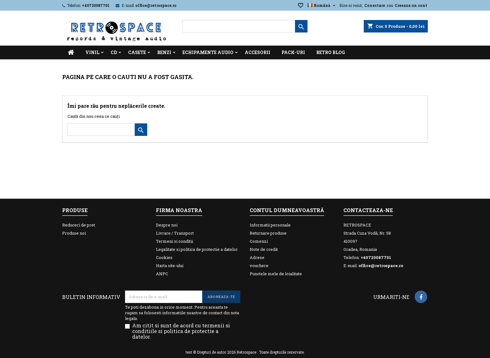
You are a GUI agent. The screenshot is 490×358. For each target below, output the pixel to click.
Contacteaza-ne (368, 210)
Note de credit (264, 249)
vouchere (259, 265)
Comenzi (259, 241)
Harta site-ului (169, 265)
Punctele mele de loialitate (276, 273)
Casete (137, 52)
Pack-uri (293, 52)
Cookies (164, 257)
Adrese (257, 257)
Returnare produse (268, 233)
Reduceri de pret (78, 225)
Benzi (164, 52)
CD (114, 52)
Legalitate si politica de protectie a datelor (197, 249)
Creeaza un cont (411, 5)
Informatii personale (270, 225)
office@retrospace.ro (156, 5)
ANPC (162, 273)
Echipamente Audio (207, 52)
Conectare (374, 5)
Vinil (92, 52)
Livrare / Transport (175, 233)
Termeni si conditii (174, 241)
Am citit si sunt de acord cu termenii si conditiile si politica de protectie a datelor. (181, 331)
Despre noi (167, 225)
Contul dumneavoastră (287, 210)
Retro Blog (330, 52)
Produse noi (74, 233)
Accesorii (257, 52)
